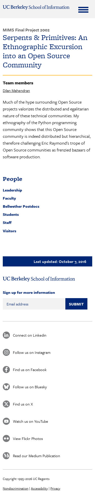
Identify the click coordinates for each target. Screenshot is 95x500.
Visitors (9, 231)
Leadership (12, 190)
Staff (7, 222)
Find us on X (23, 404)
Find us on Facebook (30, 369)
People (12, 179)
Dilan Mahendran (16, 90)
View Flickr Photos (28, 438)
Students (11, 214)
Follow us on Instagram (31, 352)
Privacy (55, 488)
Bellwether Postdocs (21, 206)
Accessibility (39, 488)
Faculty (9, 198)
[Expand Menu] (83, 9)
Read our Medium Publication (36, 455)
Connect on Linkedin (29, 335)
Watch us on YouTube (30, 421)
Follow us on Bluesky (30, 387)
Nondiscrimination (15, 488)
